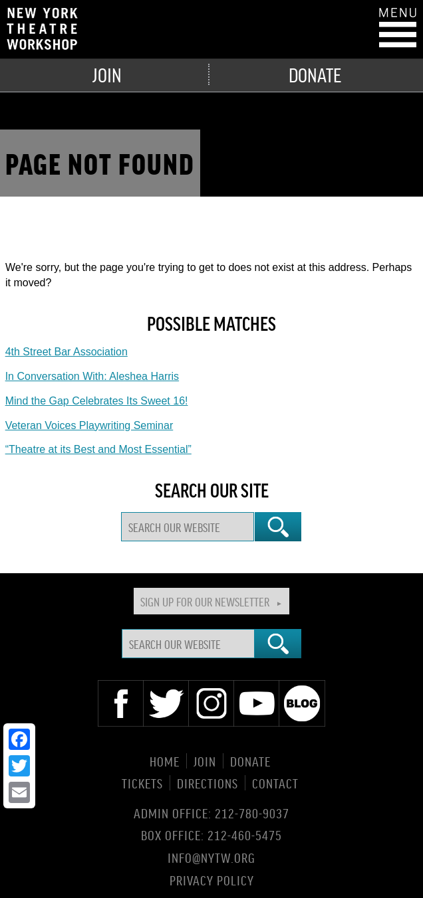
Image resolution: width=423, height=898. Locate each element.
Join (107, 74)
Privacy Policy (212, 879)
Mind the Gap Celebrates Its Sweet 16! (96, 400)
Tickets (142, 782)
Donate (315, 74)
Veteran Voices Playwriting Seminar (89, 425)
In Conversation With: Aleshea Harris (92, 376)
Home (165, 760)
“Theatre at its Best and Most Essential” (98, 449)
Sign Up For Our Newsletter (204, 601)
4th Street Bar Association (66, 351)
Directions (207, 782)
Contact (275, 782)
